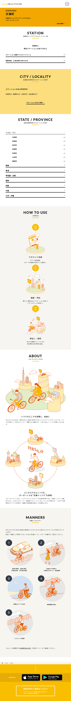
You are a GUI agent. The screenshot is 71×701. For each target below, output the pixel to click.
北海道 (14, 137)
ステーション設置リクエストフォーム (18, 55)
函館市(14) (16, 94)
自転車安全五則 (25, 648)
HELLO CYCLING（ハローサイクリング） (12, 4)
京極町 (11, 663)
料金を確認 (60, 23)
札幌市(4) (9, 94)
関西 (7, 180)
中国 (7, 190)
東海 (7, 170)
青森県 (14, 141)
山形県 (14, 157)
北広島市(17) (33, 94)
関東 (7, 165)
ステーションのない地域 (34, 102)
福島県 (14, 161)
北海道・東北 (11, 132)
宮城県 (14, 149)
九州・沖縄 (10, 196)
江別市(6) (24, 94)
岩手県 (14, 145)
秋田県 (14, 153)
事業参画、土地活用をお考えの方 (17, 61)
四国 (7, 185)
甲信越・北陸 (11, 175)
